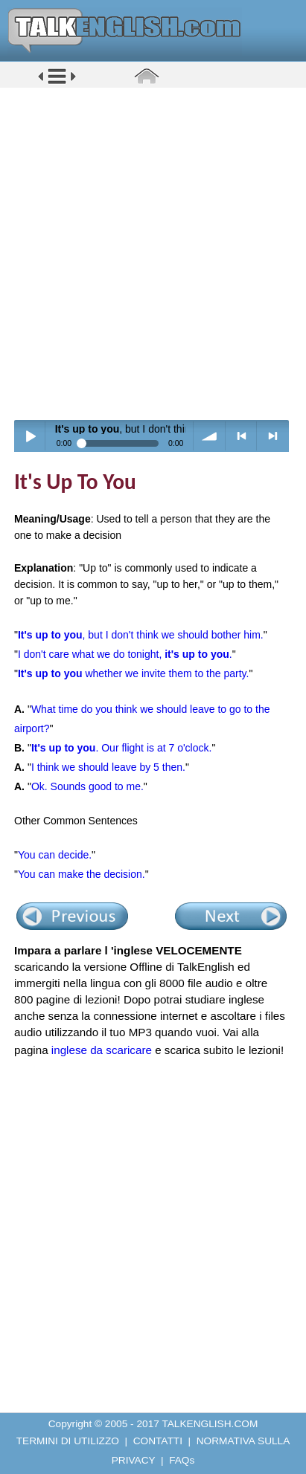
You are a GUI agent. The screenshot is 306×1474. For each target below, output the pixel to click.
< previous (241, 435)
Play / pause (30, 435)
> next (272, 435)
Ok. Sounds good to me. (87, 786)
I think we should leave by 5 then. (108, 767)
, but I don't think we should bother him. (141, 635)
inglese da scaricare (101, 1050)
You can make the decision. (81, 874)
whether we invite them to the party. (133, 673)
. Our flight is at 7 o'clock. (121, 748)
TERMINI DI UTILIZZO (67, 1440)
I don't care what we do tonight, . (125, 654)
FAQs (181, 1460)
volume (209, 435)
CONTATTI (157, 1440)
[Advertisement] (153, 253)
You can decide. (55, 855)
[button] (57, 82)
